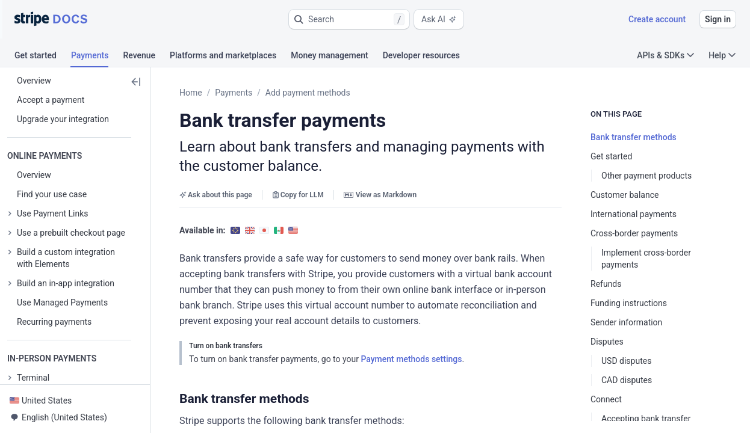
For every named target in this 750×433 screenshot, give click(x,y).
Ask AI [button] (438, 19)
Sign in (718, 19)
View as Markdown (380, 175)
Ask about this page (215, 175)
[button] (349, 19)
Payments (233, 92)
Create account (657, 19)
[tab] (42, 57)
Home (190, 92)
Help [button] (722, 55)
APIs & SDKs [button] (665, 55)
